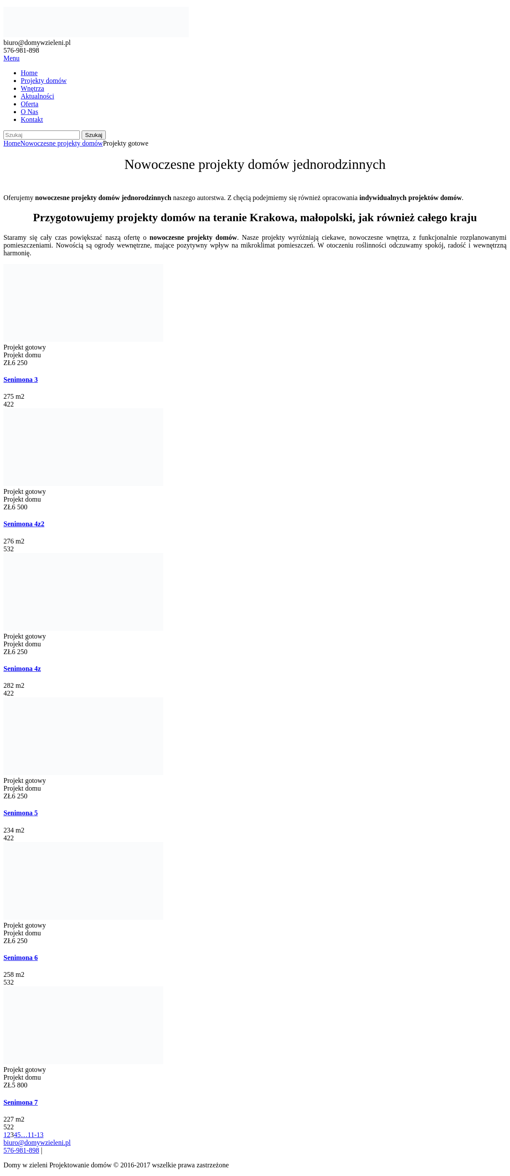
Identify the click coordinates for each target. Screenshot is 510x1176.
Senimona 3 (20, 379)
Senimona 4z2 (23, 524)
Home (29, 72)
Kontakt (32, 119)
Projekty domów (44, 80)
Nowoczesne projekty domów (61, 143)
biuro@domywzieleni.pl (37, 1142)
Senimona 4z (22, 668)
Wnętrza (32, 88)
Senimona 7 (20, 1102)
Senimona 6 (20, 957)
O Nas (29, 111)
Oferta (29, 104)
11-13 (36, 1134)
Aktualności (37, 96)
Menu (11, 58)
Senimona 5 (20, 813)
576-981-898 (21, 1150)
